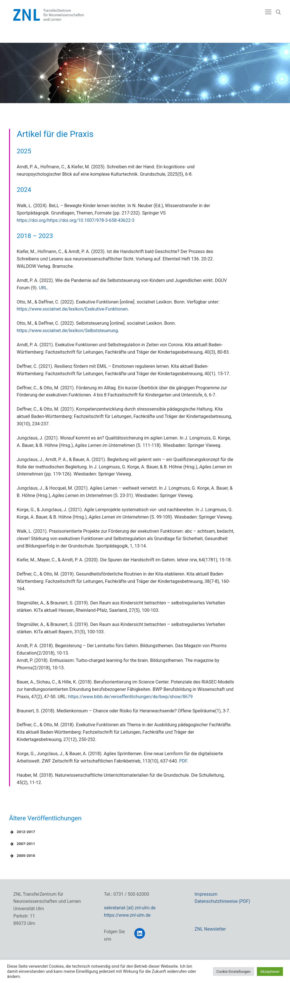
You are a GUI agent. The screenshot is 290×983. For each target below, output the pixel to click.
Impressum (206, 894)
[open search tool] (278, 12)
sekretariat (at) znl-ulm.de (129, 907)
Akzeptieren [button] (270, 971)
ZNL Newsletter (210, 929)
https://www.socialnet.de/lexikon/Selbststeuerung (67, 330)
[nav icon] (268, 12)
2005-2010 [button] (22, 856)
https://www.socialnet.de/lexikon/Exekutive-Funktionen (72, 309)
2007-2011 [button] (22, 844)
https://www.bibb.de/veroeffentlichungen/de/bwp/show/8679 (130, 696)
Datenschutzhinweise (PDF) (222, 901)
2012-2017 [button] (22, 832)
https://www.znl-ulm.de (127, 915)
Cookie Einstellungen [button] (233, 971)
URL (43, 287)
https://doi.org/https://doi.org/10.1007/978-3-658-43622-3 (76, 220)
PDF (183, 761)
